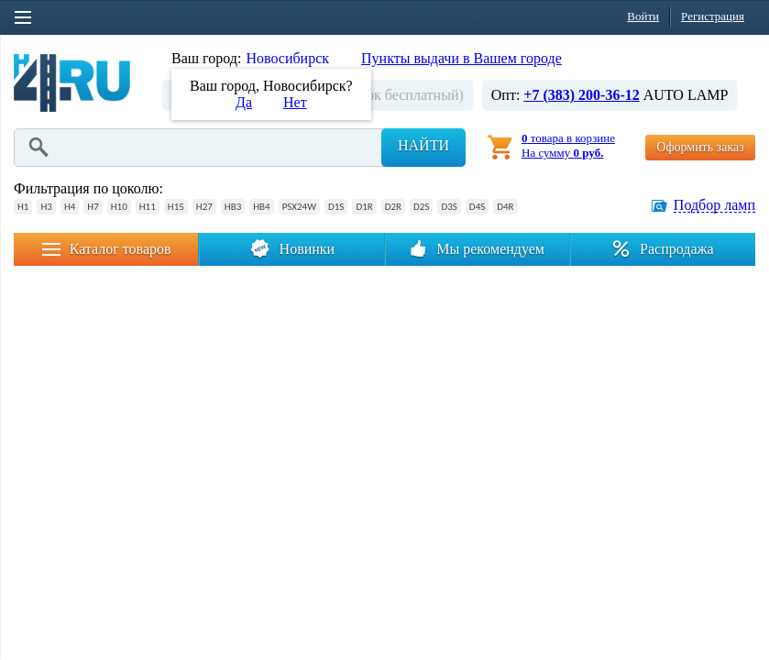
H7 (92, 207)
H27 (204, 207)
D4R (505, 207)
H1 (22, 207)
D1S (336, 207)
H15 (176, 207)
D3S (448, 207)
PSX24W (299, 207)
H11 (147, 207)
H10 (119, 207)
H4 (69, 207)
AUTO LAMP (686, 95)
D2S (421, 207)
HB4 (261, 207)
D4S (477, 207)
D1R (364, 207)
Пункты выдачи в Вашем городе (461, 58)
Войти (643, 16)
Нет (295, 102)
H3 (45, 207)
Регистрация (712, 16)
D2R (393, 207)
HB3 (233, 207)
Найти (423, 145)
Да (244, 102)
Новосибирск (287, 58)
